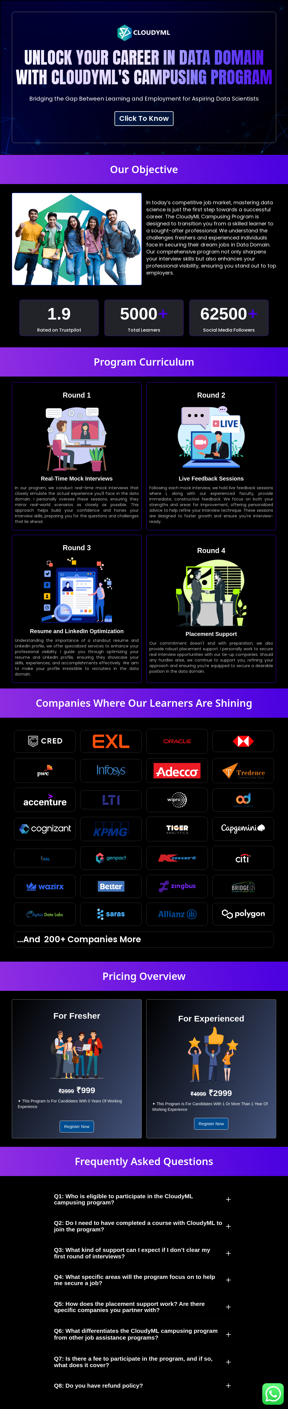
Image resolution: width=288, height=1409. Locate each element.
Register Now (76, 1126)
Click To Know (144, 118)
